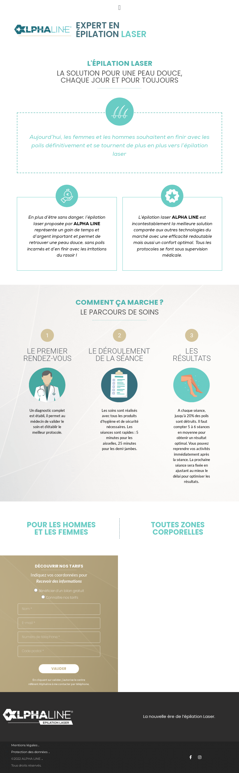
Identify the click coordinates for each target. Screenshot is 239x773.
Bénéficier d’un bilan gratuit (61, 590)
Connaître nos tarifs (62, 597)
